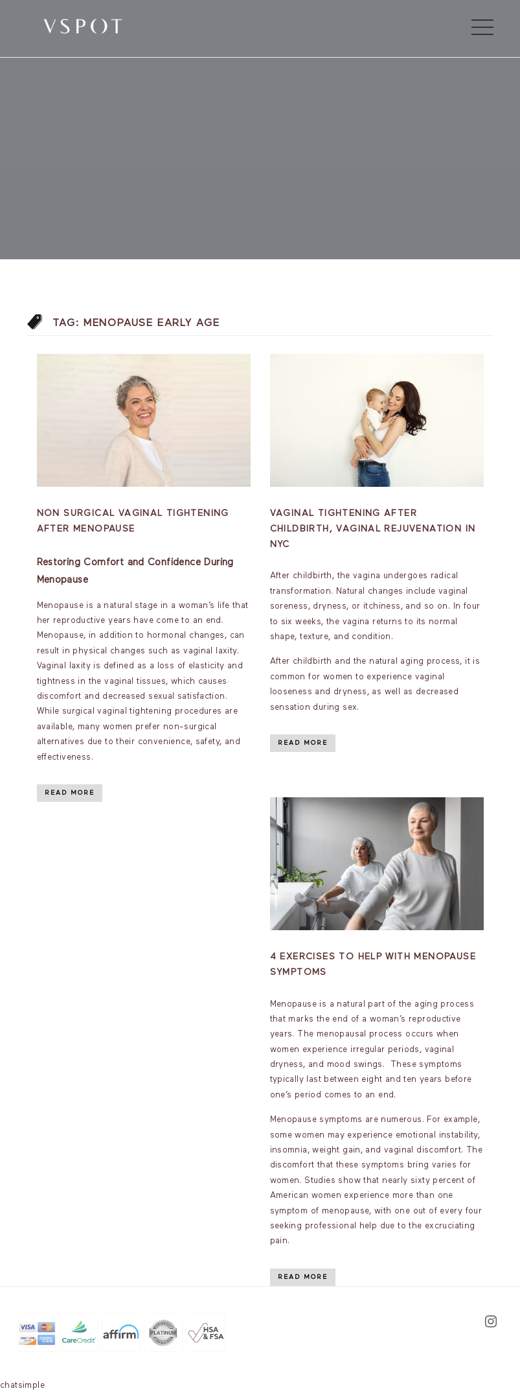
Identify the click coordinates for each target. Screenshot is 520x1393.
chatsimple (22, 1385)
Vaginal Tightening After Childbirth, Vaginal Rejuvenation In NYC (373, 529)
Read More (70, 793)
